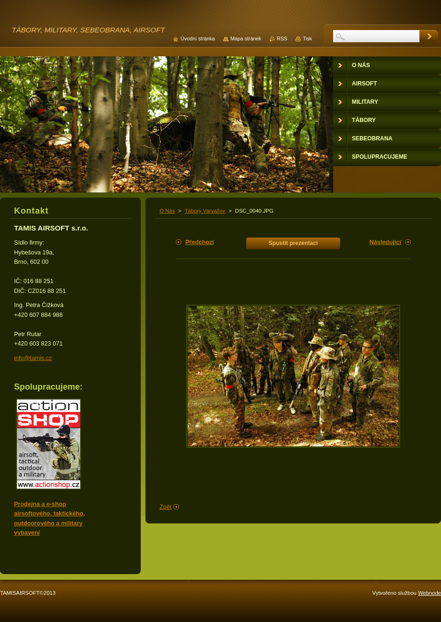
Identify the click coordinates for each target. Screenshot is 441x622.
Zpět (166, 506)
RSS (282, 38)
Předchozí (199, 242)
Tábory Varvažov (205, 211)
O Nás (167, 211)
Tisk (307, 38)
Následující (385, 242)
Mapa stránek (245, 38)
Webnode (429, 593)
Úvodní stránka (198, 38)
